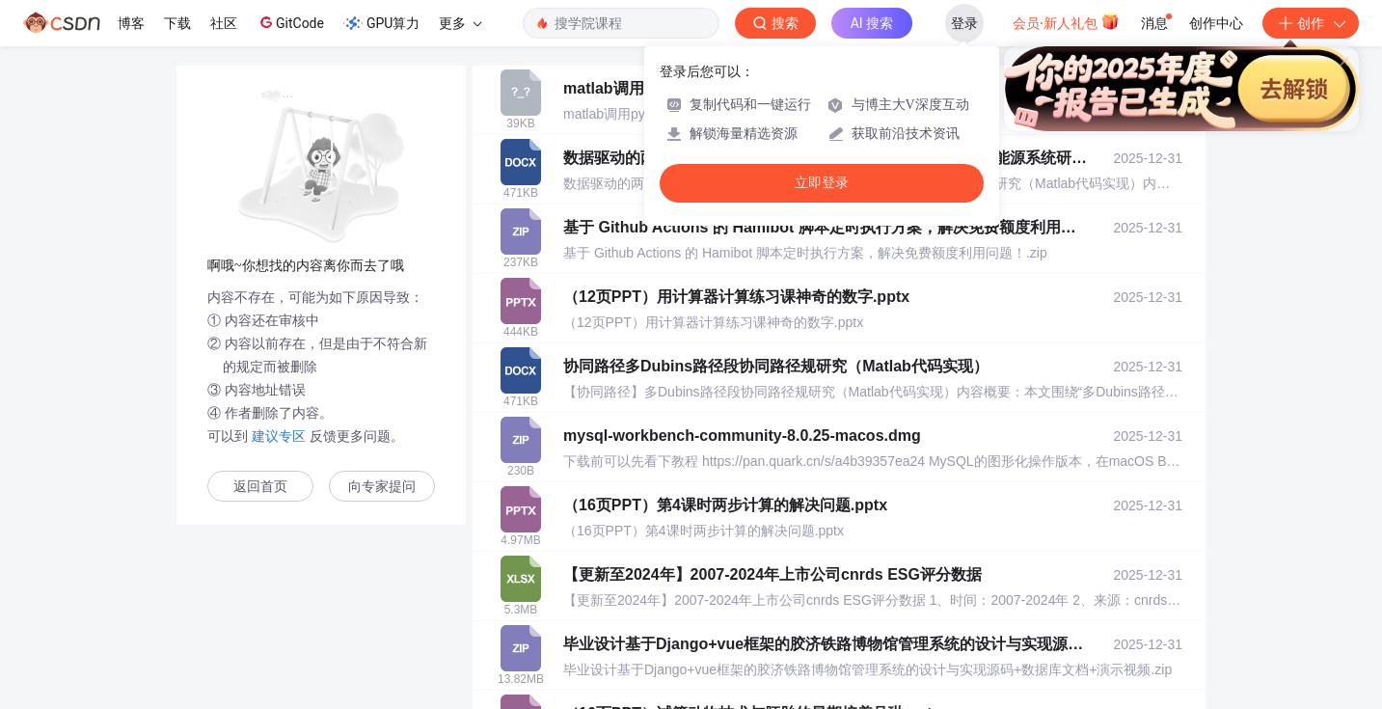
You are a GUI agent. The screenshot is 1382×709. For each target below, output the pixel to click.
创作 (1310, 23)
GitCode (290, 22)
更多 (460, 23)
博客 (131, 23)
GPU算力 (381, 23)
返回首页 (260, 486)
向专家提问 (382, 486)
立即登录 (822, 183)
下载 (177, 23)
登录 (964, 23)
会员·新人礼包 (1066, 21)
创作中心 (1216, 23)
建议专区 (279, 436)
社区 (223, 23)
